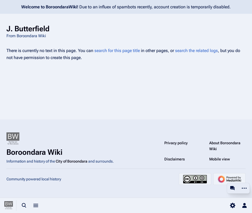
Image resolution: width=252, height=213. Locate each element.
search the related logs (196, 50)
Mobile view (219, 159)
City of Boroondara (71, 161)
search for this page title (117, 50)
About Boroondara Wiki (224, 146)
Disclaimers (174, 159)
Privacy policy (176, 143)
